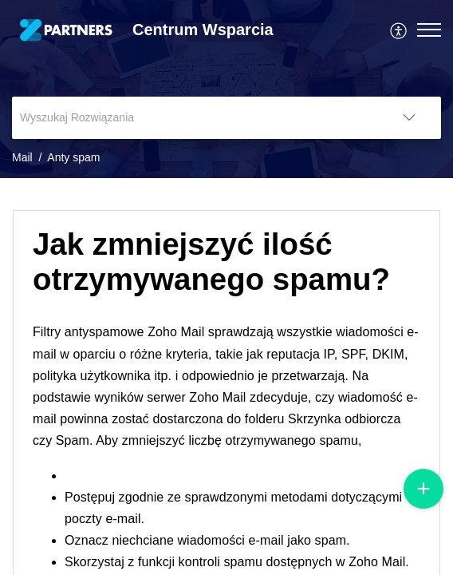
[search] (194, 118)
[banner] (226, 89)
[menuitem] (399, 29)
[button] (399, 29)
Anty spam (73, 157)
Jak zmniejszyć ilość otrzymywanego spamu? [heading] (211, 261)
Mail (22, 157)
